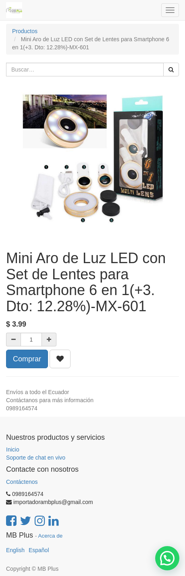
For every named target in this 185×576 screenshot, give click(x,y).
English (15, 550)
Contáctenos (22, 482)
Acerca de (50, 536)
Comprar (27, 359)
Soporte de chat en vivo (35, 457)
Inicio (12, 449)
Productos (24, 31)
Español (39, 550)
